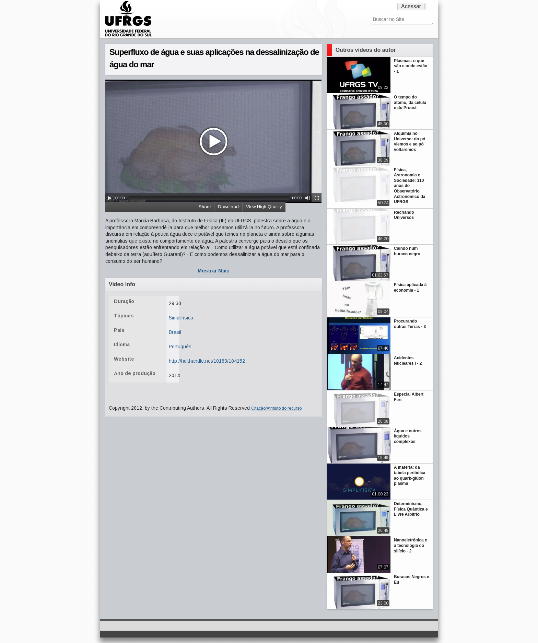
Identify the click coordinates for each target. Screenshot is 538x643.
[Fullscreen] (316, 198)
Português (180, 346)
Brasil (175, 332)
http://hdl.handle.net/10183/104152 (207, 361)
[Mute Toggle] (308, 198)
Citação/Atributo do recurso (276, 408)
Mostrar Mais (214, 270)
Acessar (411, 6)
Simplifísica (181, 317)
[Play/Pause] (110, 198)
